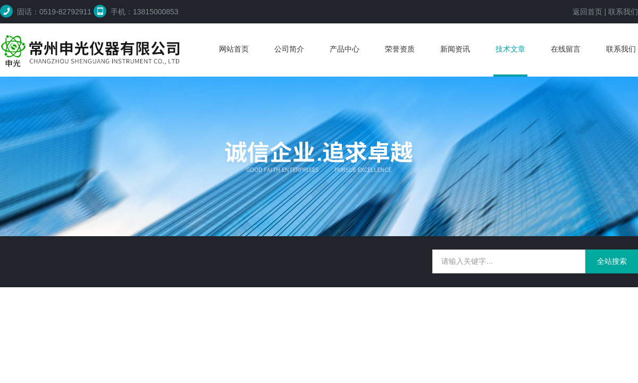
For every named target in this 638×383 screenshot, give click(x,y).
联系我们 (623, 11)
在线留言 (566, 49)
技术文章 (510, 49)
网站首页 (234, 49)
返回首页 (587, 11)
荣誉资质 (400, 49)
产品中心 (344, 49)
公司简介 (289, 49)
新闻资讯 (455, 49)
